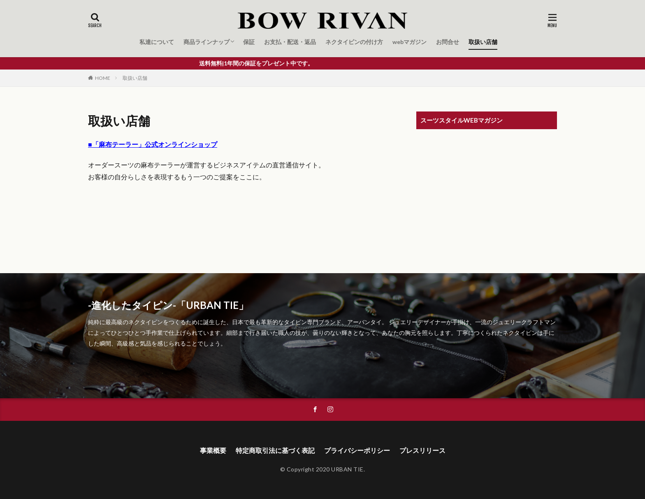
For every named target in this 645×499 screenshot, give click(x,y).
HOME (102, 78)
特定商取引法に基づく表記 (275, 450)
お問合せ (447, 41)
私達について (156, 41)
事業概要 (213, 450)
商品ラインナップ (206, 41)
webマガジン (409, 41)
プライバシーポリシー (357, 450)
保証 (249, 41)
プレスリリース (422, 450)
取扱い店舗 (483, 41)
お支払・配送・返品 (290, 41)
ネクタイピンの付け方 (354, 41)
